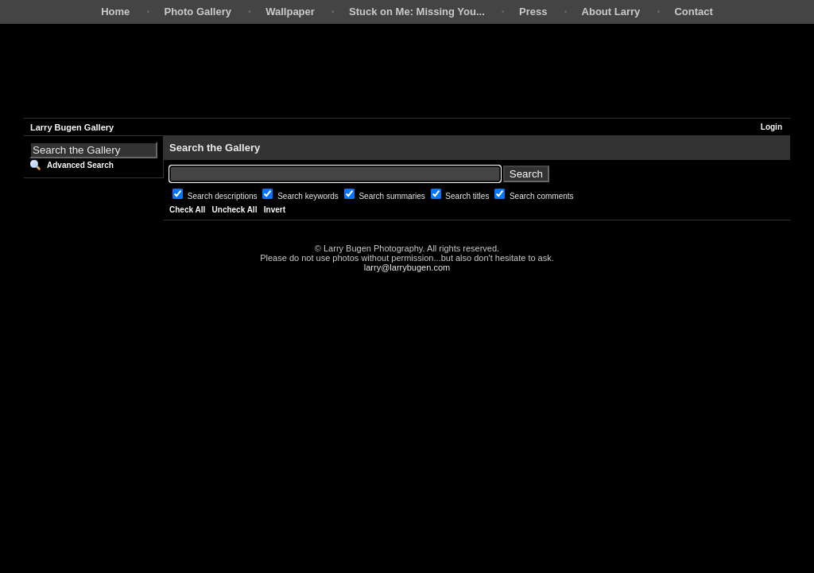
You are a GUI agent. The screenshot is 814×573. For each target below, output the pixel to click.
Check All (187, 209)
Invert (274, 209)
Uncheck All (235, 209)
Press (533, 12)
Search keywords (308, 196)
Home (115, 12)
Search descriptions (224, 196)
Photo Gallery (197, 12)
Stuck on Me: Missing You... (417, 12)
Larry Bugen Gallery (72, 127)
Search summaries (393, 196)
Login (771, 127)
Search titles (468, 196)
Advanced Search (80, 165)
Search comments (542, 196)
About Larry (611, 12)
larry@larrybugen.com (407, 267)
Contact (693, 12)
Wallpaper (290, 12)
